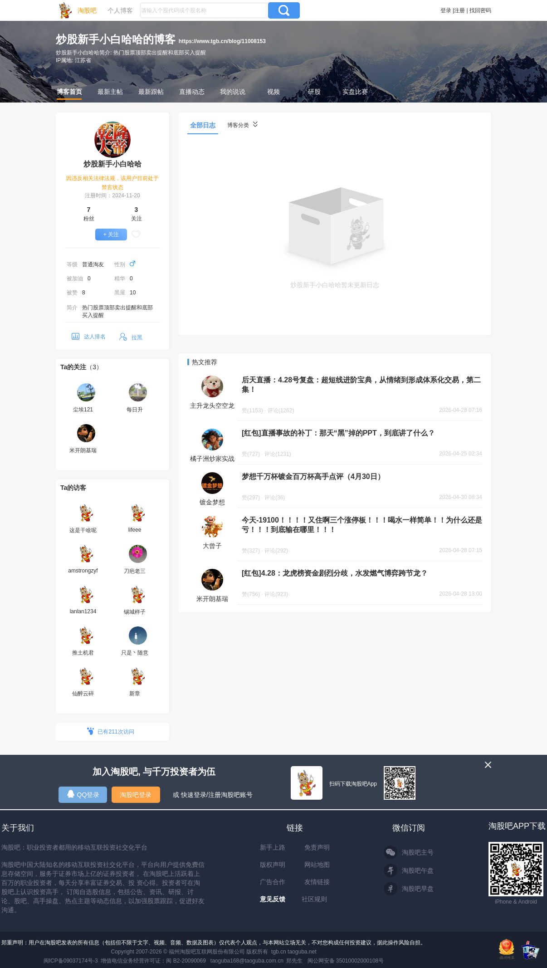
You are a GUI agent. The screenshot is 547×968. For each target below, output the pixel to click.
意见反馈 (272, 899)
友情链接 (317, 881)
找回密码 (480, 10)
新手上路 (272, 847)
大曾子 (212, 545)
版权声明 (272, 864)
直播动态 (192, 91)
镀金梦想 (212, 502)
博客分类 (242, 125)
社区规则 (314, 899)
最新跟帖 (151, 91)
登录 (445, 10)
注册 (459, 10)
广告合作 (272, 881)
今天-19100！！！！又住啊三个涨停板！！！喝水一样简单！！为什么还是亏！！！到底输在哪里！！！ (362, 524)
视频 (273, 91)
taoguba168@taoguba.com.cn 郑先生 (256, 961)
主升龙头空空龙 (212, 405)
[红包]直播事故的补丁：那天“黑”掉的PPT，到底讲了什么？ (338, 433)
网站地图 (317, 864)
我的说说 (232, 91)
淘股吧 (87, 10)
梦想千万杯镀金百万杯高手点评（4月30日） (313, 476)
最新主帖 (110, 91)
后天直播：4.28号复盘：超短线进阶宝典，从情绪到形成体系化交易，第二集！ (361, 384)
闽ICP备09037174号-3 (71, 961)
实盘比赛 (355, 91)
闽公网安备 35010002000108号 (346, 961)
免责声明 (317, 847)
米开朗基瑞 (212, 598)
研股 (314, 91)
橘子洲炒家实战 (212, 458)
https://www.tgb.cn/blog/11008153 (222, 41)
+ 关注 (111, 234)
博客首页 (69, 91)
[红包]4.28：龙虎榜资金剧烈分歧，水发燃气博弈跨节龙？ (335, 573)
